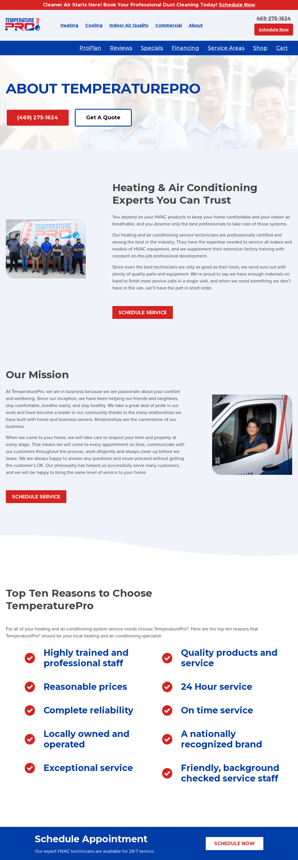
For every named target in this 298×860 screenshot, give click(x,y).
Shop (260, 48)
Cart (282, 48)
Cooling (93, 25)
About (196, 25)
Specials (152, 48)
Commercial (168, 25)
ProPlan (90, 48)
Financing (185, 48)
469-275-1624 (273, 18)
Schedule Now (237, 5)
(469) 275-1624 (37, 117)
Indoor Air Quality (128, 25)
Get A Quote (103, 117)
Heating (69, 25)
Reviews (121, 48)
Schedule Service (142, 312)
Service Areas (226, 48)
